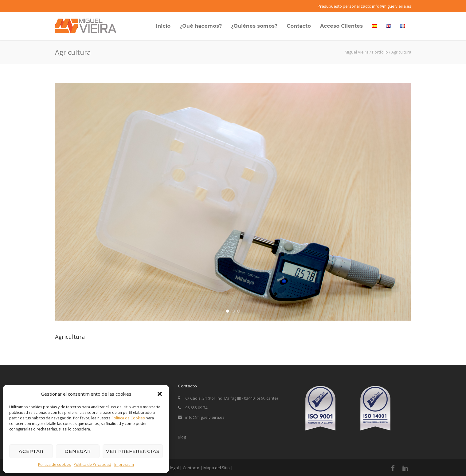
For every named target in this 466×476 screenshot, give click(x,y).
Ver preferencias (132, 451)
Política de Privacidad (92, 464)
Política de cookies (54, 464)
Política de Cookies (128, 418)
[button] (160, 394)
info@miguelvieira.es (391, 6)
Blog (182, 437)
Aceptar (31, 451)
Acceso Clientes (341, 26)
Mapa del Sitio (216, 467)
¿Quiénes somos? (254, 26)
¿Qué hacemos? (201, 26)
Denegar (78, 451)
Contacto (299, 26)
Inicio (163, 26)
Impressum (124, 464)
